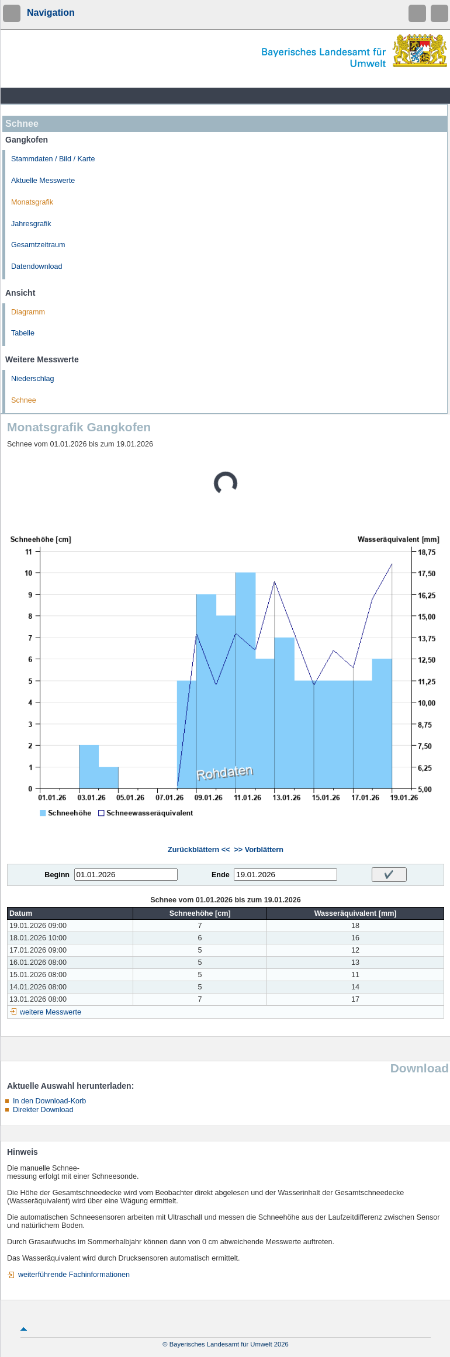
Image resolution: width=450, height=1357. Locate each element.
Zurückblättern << (199, 850)
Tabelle (22, 333)
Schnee (23, 400)
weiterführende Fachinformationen (74, 1275)
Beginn (57, 875)
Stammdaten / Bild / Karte (53, 159)
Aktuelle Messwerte (43, 180)
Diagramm (28, 312)
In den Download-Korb (49, 1101)
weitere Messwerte (50, 1012)
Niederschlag (32, 379)
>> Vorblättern (258, 850)
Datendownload (37, 266)
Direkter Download (43, 1110)
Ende (221, 875)
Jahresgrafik (31, 224)
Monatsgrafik (32, 202)
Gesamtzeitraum (38, 245)
